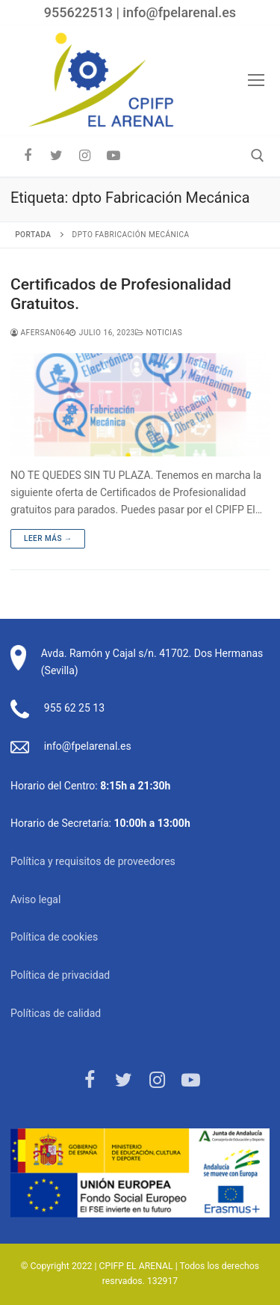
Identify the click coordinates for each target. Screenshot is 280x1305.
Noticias (158, 332)
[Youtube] (113, 156)
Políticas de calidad (55, 1013)
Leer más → (48, 538)
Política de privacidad (60, 975)
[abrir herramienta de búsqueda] (257, 155)
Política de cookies (54, 937)
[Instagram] (85, 156)
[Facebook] (28, 156)
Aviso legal (35, 899)
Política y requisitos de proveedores (92, 861)
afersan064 (39, 332)
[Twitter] (56, 156)
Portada (33, 234)
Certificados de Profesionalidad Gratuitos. (120, 294)
